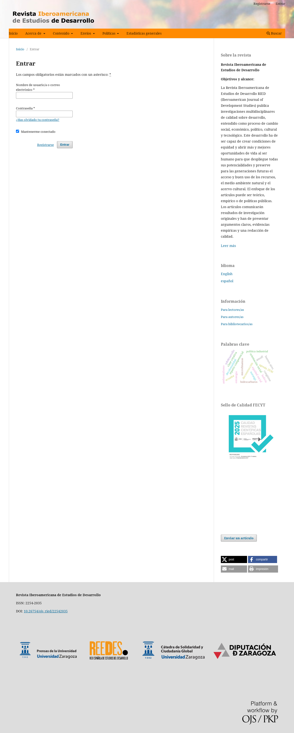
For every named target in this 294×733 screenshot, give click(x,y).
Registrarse (261, 3)
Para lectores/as (232, 310)
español (227, 281)
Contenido (61, 33)
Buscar (274, 33)
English (227, 274)
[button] (234, 559)
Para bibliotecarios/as (237, 324)
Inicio (13, 33)
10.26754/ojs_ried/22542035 (46, 611)
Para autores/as (232, 317)
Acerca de (33, 33)
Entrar (280, 3)
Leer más (228, 245)
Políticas (109, 33)
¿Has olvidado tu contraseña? (37, 120)
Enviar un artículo (238, 538)
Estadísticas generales (144, 33)
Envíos (86, 33)
